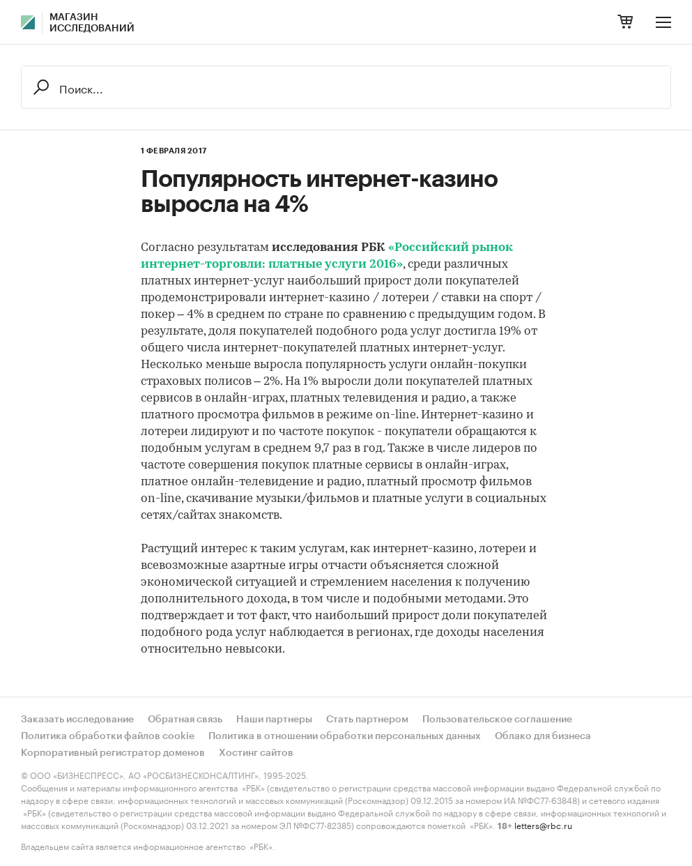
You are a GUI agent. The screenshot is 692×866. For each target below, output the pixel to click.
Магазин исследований (91, 23)
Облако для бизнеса (543, 736)
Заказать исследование (77, 719)
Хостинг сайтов (256, 753)
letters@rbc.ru (543, 824)
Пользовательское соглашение (497, 719)
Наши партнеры (274, 719)
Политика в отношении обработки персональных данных (344, 736)
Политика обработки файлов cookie (107, 736)
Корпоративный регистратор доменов (113, 753)
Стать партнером (367, 719)
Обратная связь (185, 719)
